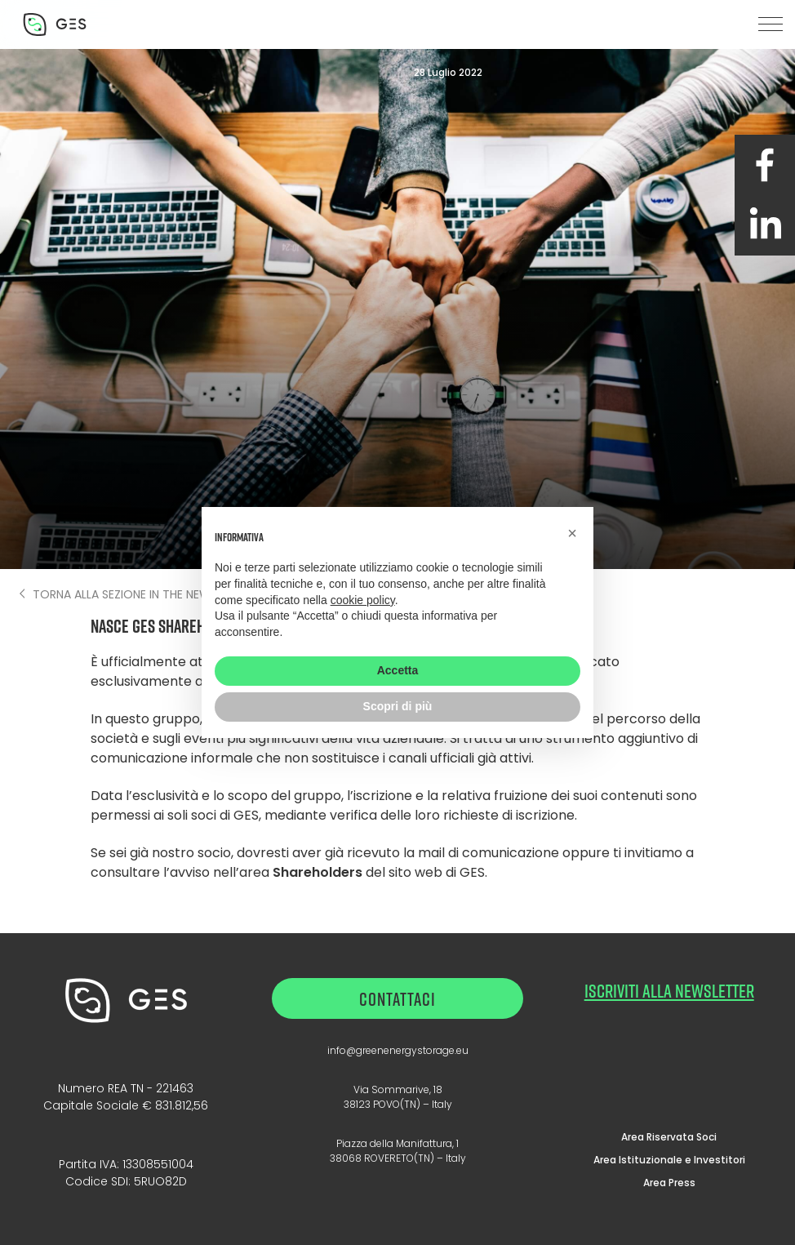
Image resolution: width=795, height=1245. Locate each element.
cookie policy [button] (363, 600)
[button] (770, 24)
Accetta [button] (398, 670)
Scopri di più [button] (398, 706)
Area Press (669, 1182)
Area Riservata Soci (669, 1137)
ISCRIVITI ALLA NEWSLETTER (669, 990)
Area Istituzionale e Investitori (669, 1160)
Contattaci (397, 999)
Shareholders (317, 872)
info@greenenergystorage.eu (398, 1050)
